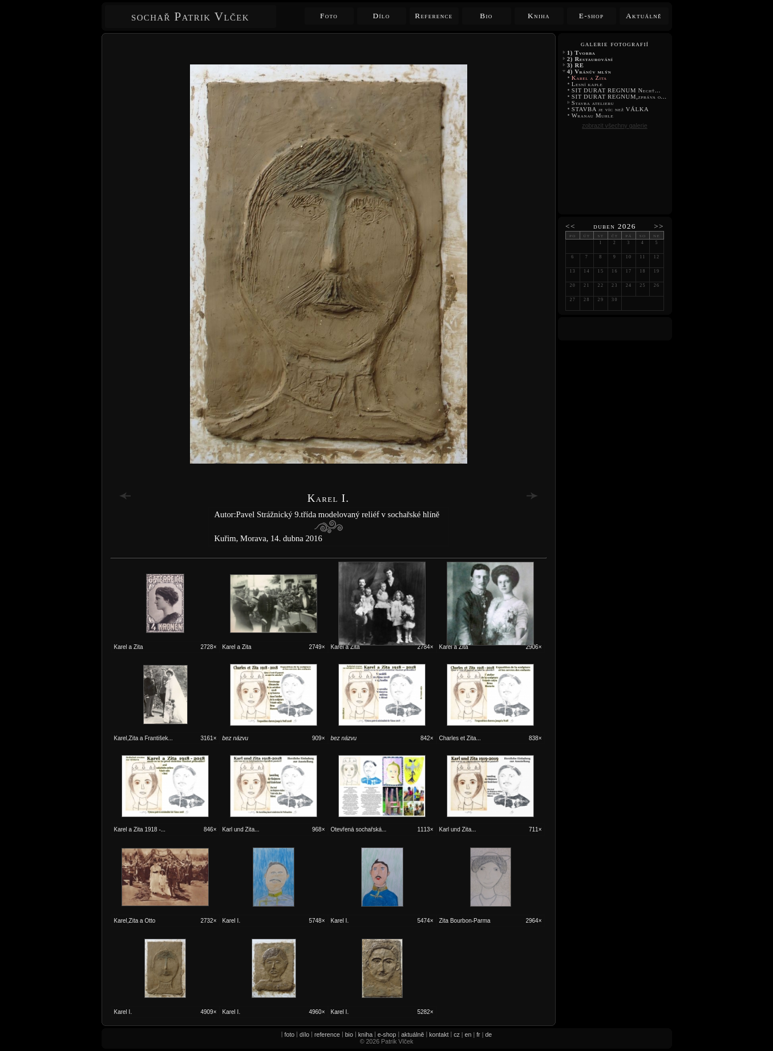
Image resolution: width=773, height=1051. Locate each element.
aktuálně (412, 1034)
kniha (365, 1034)
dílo (304, 1034)
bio (349, 1034)
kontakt (438, 1034)
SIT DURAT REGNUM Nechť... (616, 90)
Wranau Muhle (593, 115)
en (468, 1034)
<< (570, 226)
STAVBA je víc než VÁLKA (611, 109)
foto (290, 1034)
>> (659, 226)
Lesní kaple (587, 84)
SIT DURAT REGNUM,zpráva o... (619, 97)
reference (327, 1034)
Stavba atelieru (593, 103)
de (488, 1034)
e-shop (387, 1034)
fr (478, 1034)
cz (457, 1034)
